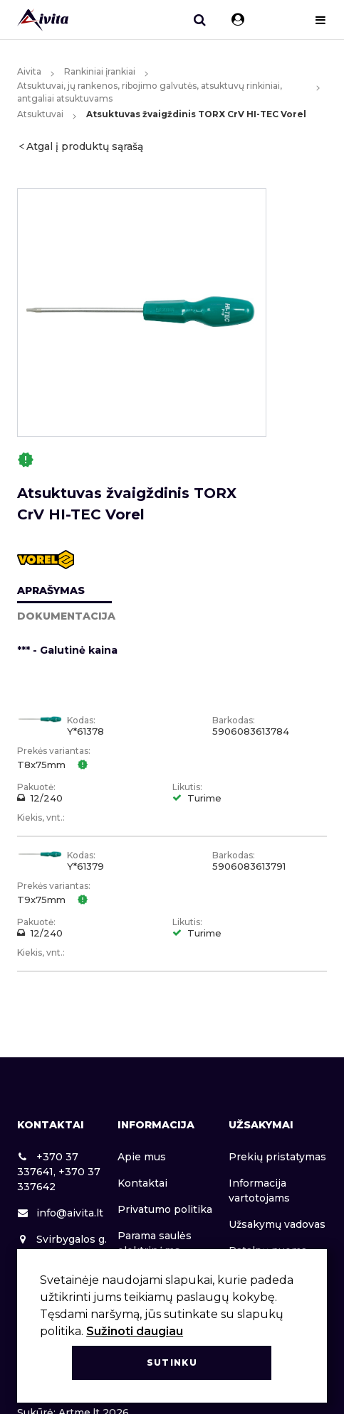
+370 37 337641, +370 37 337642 (58, 1171)
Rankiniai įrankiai (99, 71)
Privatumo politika (165, 1209)
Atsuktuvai (40, 114)
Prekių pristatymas (277, 1156)
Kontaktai (142, 1183)
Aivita (29, 71)
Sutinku (172, 1362)
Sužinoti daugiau (134, 1331)
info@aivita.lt (60, 1213)
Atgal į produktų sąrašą (84, 146)
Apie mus (142, 1156)
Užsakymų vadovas (277, 1224)
